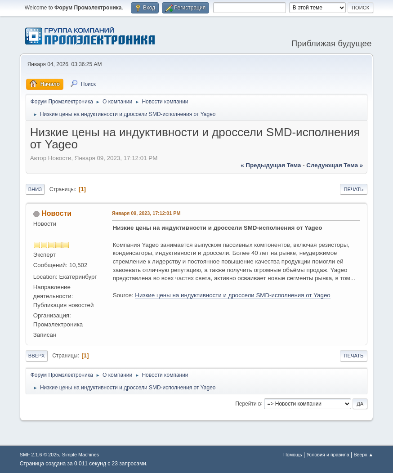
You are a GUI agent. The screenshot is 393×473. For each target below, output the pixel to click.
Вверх (36, 355)
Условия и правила (327, 454)
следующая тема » (334, 165)
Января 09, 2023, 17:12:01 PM (146, 213)
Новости (56, 213)
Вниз (35, 189)
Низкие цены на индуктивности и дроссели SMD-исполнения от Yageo (232, 295)
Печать (354, 189)
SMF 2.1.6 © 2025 (39, 454)
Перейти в (248, 403)
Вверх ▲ (364, 454)
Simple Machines (80, 454)
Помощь (292, 454)
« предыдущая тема (271, 165)
